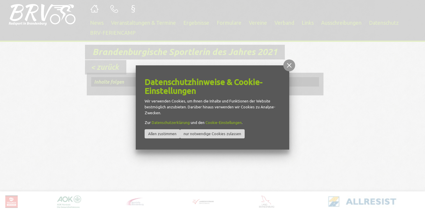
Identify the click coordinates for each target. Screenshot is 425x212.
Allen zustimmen (162, 134)
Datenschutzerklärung (171, 122)
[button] (289, 65)
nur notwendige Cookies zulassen (212, 134)
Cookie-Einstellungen (223, 122)
